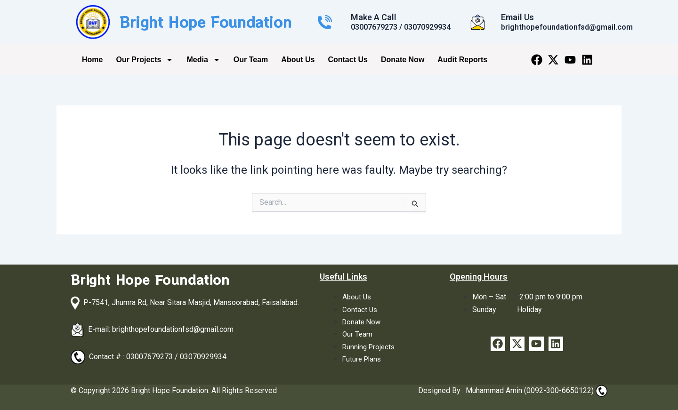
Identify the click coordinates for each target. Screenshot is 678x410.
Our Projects (144, 59)
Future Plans (363, 358)
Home (92, 60)
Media (203, 59)
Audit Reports (462, 60)
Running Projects (370, 346)
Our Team (251, 60)
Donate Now (402, 60)
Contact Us (347, 60)
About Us (298, 60)
